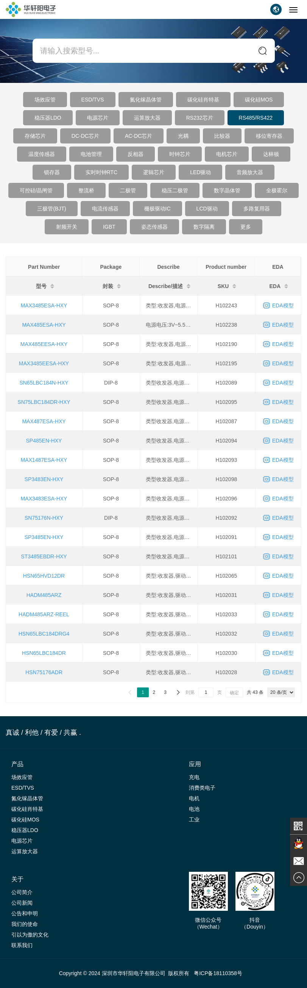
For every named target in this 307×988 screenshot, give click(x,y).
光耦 (183, 136)
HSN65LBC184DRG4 (44, 634)
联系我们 (22, 945)
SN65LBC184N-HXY (43, 383)
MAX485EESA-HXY (44, 344)
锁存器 (52, 172)
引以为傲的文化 (29, 935)
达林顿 (271, 154)
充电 (194, 777)
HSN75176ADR (43, 672)
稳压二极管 (175, 190)
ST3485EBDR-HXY (44, 556)
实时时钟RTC (102, 172)
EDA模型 (283, 305)
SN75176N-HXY (44, 518)
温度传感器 (41, 154)
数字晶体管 (227, 190)
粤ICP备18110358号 (218, 973)
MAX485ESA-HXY (43, 325)
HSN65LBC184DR (44, 653)
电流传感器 (105, 209)
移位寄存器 (269, 136)
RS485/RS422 (256, 118)
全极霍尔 (276, 190)
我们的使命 (24, 924)
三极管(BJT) (51, 209)
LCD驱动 (207, 209)
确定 (234, 692)
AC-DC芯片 (138, 136)
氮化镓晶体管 (146, 100)
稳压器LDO (47, 118)
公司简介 (22, 892)
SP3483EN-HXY (44, 479)
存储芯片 (35, 136)
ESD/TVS (92, 100)
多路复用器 (256, 209)
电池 (194, 809)
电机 (194, 798)
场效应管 (45, 100)
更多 (245, 227)
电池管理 (91, 154)
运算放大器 (147, 118)
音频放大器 (250, 172)
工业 (194, 820)
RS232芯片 (199, 118)
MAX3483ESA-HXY (44, 499)
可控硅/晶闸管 (36, 190)
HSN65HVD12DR (44, 576)
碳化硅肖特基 (203, 100)
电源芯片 (97, 118)
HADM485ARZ (44, 595)
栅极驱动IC (157, 209)
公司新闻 (22, 903)
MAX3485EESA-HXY (44, 363)
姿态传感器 (154, 227)
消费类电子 (202, 788)
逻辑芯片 (153, 172)
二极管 (128, 190)
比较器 (222, 136)
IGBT (109, 227)
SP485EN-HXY (44, 441)
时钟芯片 (179, 154)
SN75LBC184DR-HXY (43, 402)
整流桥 (86, 190)
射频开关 (66, 227)
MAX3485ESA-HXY (44, 305)
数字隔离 (204, 227)
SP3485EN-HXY (44, 537)
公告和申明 (24, 913)
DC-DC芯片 (85, 136)
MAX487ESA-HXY (43, 421)
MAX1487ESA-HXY (44, 460)
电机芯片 (226, 154)
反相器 (135, 154)
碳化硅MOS (259, 100)
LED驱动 (200, 172)
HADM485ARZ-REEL (44, 614)
